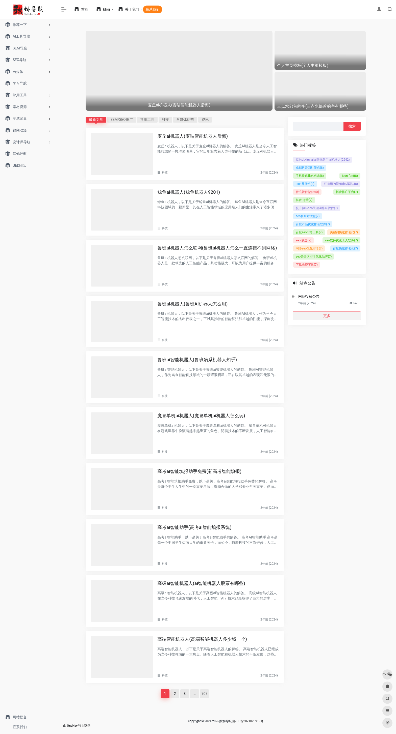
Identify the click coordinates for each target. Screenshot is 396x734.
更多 (326, 316)
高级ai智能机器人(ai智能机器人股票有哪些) (201, 583)
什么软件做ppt (307, 192)
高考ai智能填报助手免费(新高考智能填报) (199, 471)
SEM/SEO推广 (121, 120)
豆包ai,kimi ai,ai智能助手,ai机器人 (323, 159)
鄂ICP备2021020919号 (248, 721)
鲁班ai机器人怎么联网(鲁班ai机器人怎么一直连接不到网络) (217, 247)
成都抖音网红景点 (310, 168)
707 (205, 694)
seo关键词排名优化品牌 (314, 256)
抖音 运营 (304, 200)
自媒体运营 (185, 120)
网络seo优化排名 (309, 248)
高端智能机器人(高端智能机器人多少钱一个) (202, 639)
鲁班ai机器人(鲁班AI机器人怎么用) (192, 303)
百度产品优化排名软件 (313, 224)
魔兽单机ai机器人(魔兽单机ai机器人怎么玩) (201, 415)
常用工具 (147, 120)
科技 (165, 120)
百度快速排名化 (345, 248)
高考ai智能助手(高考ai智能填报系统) (194, 527)
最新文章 (96, 120)
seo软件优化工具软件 (341, 240)
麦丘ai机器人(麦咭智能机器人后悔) (192, 136)
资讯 (205, 120)
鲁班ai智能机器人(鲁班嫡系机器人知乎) (197, 359)
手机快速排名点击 (310, 176)
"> (387, 674)
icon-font (350, 176)
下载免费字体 (307, 264)
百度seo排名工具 (309, 232)
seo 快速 (303, 240)
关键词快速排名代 (344, 232)
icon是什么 (305, 184)
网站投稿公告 (308, 296)
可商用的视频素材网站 (341, 184)
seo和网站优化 (307, 216)
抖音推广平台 (347, 192)
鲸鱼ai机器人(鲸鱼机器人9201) (188, 192)
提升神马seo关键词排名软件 (317, 208)
